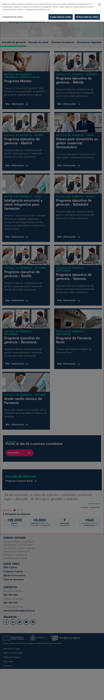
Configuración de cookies (12, 17)
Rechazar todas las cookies (87, 17)
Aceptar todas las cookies (60, 17)
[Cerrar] (100, 4)
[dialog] (52, 11)
